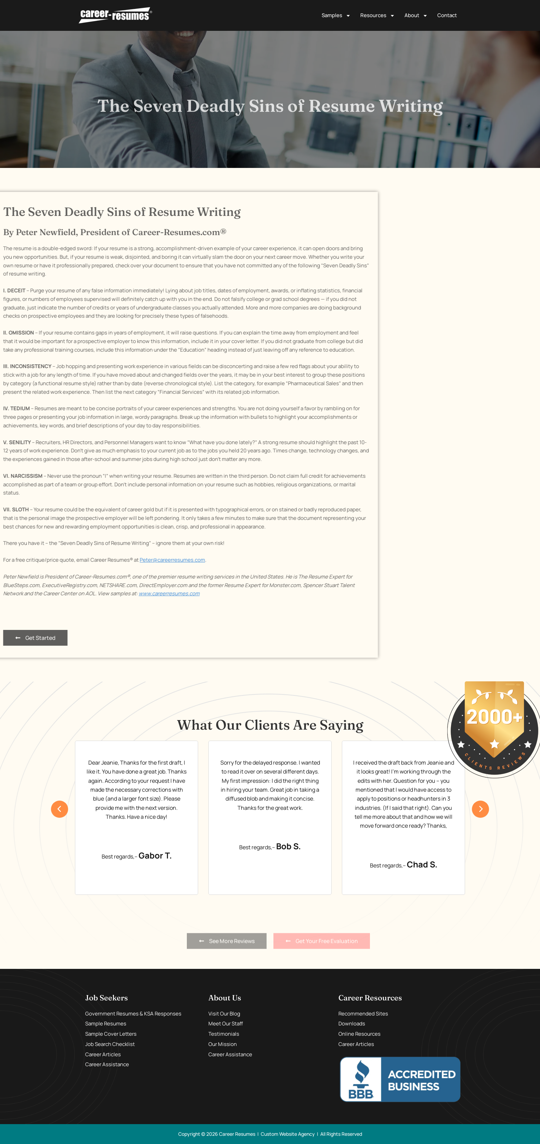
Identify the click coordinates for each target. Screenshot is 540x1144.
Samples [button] (336, 16)
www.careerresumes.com (50, 593)
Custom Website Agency (288, 1134)
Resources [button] (377, 16)
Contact (447, 15)
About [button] (416, 16)
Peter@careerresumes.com (53, 559)
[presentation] (59, 809)
